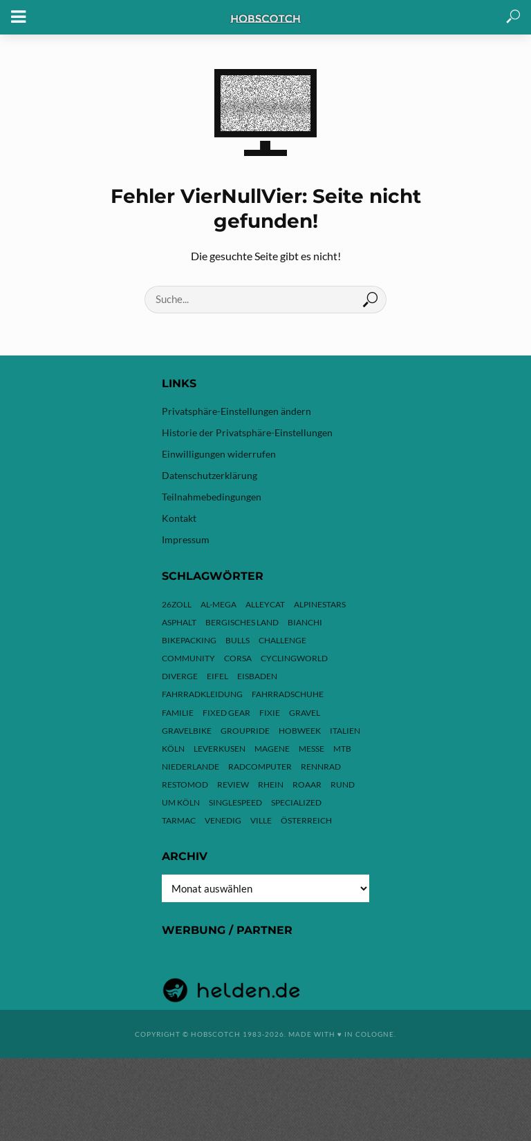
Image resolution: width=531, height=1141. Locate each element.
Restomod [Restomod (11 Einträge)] (185, 784)
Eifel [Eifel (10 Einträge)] (217, 676)
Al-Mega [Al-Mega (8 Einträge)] (218, 604)
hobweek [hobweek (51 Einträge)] (300, 730)
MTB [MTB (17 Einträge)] (342, 748)
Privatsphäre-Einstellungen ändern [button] (236, 411)
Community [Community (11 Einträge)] (188, 658)
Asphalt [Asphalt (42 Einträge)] (179, 622)
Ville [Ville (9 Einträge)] (261, 820)
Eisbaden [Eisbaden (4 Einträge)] (257, 676)
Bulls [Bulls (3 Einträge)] (237, 640)
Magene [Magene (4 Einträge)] (272, 748)
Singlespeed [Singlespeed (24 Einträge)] (235, 802)
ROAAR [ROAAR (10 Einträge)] (307, 784)
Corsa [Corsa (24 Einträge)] (238, 658)
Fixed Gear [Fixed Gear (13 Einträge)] (226, 713)
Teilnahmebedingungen (211, 497)
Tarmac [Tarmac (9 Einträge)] (179, 820)
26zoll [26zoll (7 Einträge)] (177, 604)
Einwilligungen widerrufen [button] (219, 454)
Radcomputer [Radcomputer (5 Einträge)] (260, 766)
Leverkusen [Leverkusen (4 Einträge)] (219, 748)
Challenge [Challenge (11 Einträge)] (282, 640)
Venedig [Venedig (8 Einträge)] (223, 820)
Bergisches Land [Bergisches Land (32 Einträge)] (242, 622)
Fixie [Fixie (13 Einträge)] (269, 713)
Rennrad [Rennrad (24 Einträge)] (321, 766)
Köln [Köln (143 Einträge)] (173, 748)
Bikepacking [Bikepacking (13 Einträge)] (189, 640)
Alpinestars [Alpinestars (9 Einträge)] (320, 604)
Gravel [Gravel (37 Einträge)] (304, 713)
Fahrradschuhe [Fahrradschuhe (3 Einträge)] (288, 694)
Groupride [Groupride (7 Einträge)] (245, 730)
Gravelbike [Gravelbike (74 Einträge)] (187, 730)
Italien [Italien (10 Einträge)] (345, 730)
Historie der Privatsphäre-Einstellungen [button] (247, 432)
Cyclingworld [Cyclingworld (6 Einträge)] (294, 658)
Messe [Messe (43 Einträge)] (311, 748)
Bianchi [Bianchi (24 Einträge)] (305, 622)
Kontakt (179, 518)
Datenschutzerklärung (209, 475)
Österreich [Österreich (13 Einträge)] (306, 820)
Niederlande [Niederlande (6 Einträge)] (190, 766)
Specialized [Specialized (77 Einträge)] (296, 802)
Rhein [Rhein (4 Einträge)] (270, 784)
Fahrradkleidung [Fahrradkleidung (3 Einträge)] (202, 694)
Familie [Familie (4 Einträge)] (178, 713)
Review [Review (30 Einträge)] (233, 784)
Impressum (185, 539)
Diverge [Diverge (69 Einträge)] (180, 676)
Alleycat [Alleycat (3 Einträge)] (265, 604)
